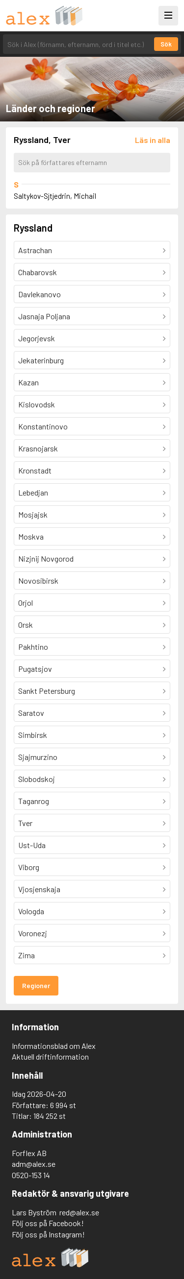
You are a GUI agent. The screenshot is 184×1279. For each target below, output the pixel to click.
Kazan (28, 382)
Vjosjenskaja (39, 889)
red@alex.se (79, 1212)
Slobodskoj (36, 778)
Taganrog (33, 800)
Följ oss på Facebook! (48, 1223)
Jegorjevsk (36, 338)
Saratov (31, 712)
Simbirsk (32, 734)
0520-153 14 (31, 1175)
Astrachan (35, 250)
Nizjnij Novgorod (46, 558)
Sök (166, 44)
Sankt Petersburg (46, 690)
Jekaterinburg (41, 360)
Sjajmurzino (37, 756)
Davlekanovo (39, 294)
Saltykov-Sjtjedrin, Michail (55, 195)
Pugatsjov (35, 668)
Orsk (25, 624)
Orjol (25, 602)
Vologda (31, 911)
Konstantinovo (43, 426)
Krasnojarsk (38, 448)
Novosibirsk (38, 580)
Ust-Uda (32, 845)
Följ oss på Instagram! (48, 1234)
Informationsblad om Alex (54, 1045)
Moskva (31, 536)
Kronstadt (35, 470)
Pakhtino (33, 646)
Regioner (36, 985)
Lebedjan (33, 492)
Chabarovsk (37, 272)
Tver (25, 823)
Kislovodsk (36, 404)
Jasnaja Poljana (44, 316)
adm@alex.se (33, 1163)
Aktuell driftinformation (50, 1056)
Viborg (28, 867)
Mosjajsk (33, 514)
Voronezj (32, 933)
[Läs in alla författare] (152, 139)
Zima (26, 955)
